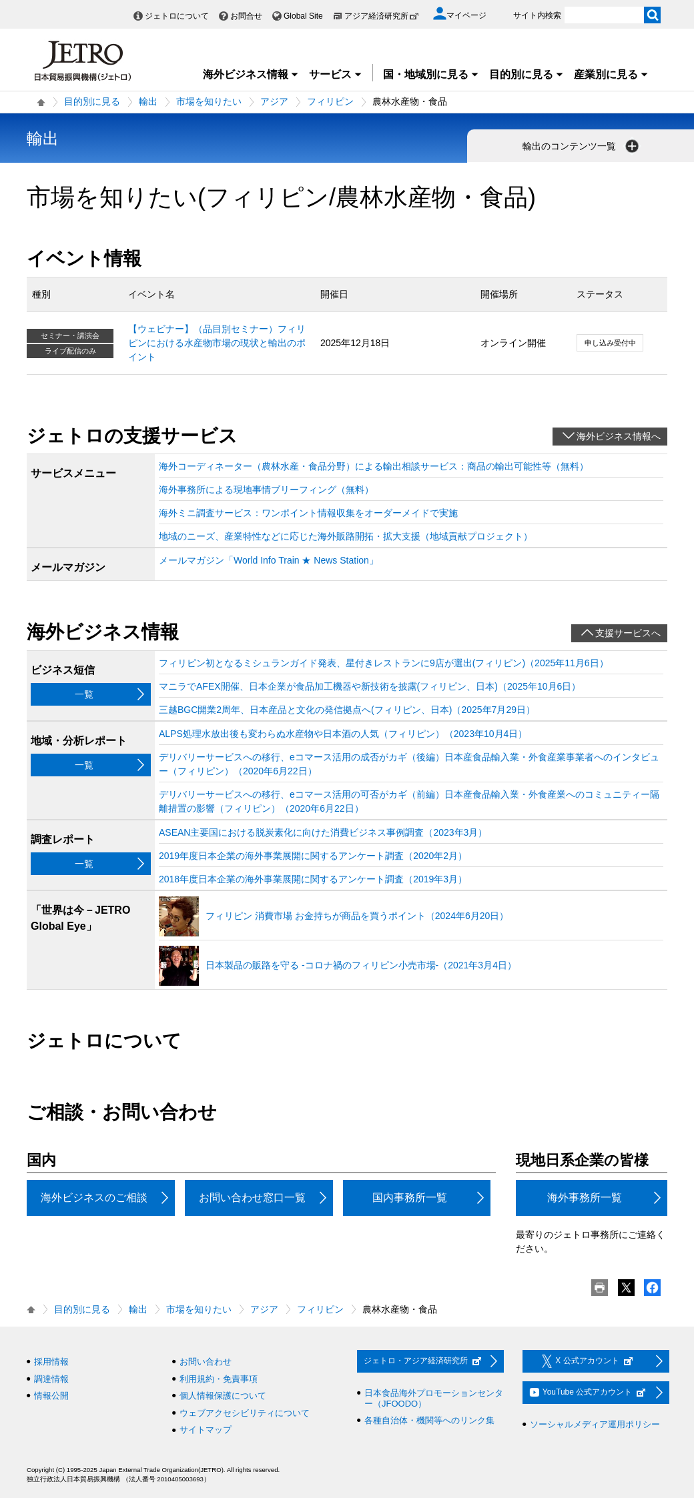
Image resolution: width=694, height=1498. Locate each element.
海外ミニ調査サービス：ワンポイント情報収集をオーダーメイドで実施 (308, 513)
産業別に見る (611, 74)
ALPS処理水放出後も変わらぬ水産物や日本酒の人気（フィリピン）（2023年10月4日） (343, 733)
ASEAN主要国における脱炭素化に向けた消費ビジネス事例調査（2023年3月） (323, 832)
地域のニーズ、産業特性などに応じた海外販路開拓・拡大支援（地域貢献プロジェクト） (346, 536)
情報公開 (51, 1396)
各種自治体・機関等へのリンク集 (429, 1420)
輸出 (148, 101)
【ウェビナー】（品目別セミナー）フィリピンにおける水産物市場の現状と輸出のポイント (217, 342)
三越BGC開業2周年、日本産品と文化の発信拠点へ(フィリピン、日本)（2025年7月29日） (347, 709)
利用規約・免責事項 (219, 1379)
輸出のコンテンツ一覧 (582, 146)
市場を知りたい (209, 101)
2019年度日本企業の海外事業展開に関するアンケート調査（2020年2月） (313, 855)
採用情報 (51, 1362)
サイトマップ (206, 1430)
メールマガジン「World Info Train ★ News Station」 (268, 560)
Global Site (303, 16)
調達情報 (51, 1379)
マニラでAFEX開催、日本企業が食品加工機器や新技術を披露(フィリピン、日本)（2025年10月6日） (370, 686)
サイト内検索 (537, 15)
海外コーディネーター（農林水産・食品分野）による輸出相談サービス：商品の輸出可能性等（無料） (374, 466)
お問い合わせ (206, 1362)
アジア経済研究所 (381, 16)
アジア (274, 101)
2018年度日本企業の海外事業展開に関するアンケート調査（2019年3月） (313, 879)
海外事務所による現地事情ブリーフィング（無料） (266, 489)
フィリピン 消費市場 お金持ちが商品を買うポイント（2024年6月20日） (357, 915)
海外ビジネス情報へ (619, 436)
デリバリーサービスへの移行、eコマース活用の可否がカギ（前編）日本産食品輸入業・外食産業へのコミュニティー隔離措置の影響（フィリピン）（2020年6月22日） (409, 801)
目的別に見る (526, 74)
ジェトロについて (177, 16)
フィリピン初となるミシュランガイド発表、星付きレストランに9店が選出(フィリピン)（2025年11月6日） (384, 663)
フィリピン (330, 101)
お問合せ (246, 16)
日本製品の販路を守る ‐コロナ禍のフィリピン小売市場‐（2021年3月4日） (361, 965)
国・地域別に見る (431, 74)
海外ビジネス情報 (251, 74)
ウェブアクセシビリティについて (245, 1413)
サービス (335, 74)
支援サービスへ (628, 633)
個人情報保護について (223, 1396)
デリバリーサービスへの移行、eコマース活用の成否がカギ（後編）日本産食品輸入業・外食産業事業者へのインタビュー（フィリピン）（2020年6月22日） (409, 764)
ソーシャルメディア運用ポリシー (595, 1424)
